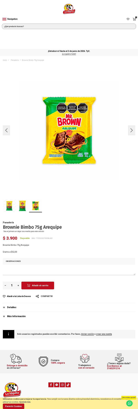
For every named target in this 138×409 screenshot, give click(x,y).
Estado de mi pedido (80, 392)
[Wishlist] (128, 19)
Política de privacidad (114, 396)
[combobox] (69, 26)
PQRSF (40, 392)
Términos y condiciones (115, 392)
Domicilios (41, 396)
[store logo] (69, 9)
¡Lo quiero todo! (69, 35)
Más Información (16, 297)
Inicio (5, 42)
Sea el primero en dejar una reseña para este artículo (23, 213)
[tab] (69, 288)
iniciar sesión (87, 315)
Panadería (15, 42)
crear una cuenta (104, 315)
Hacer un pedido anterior (81, 396)
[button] (6, 112)
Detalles (11, 288)
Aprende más (24, 402)
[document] (69, 403)
